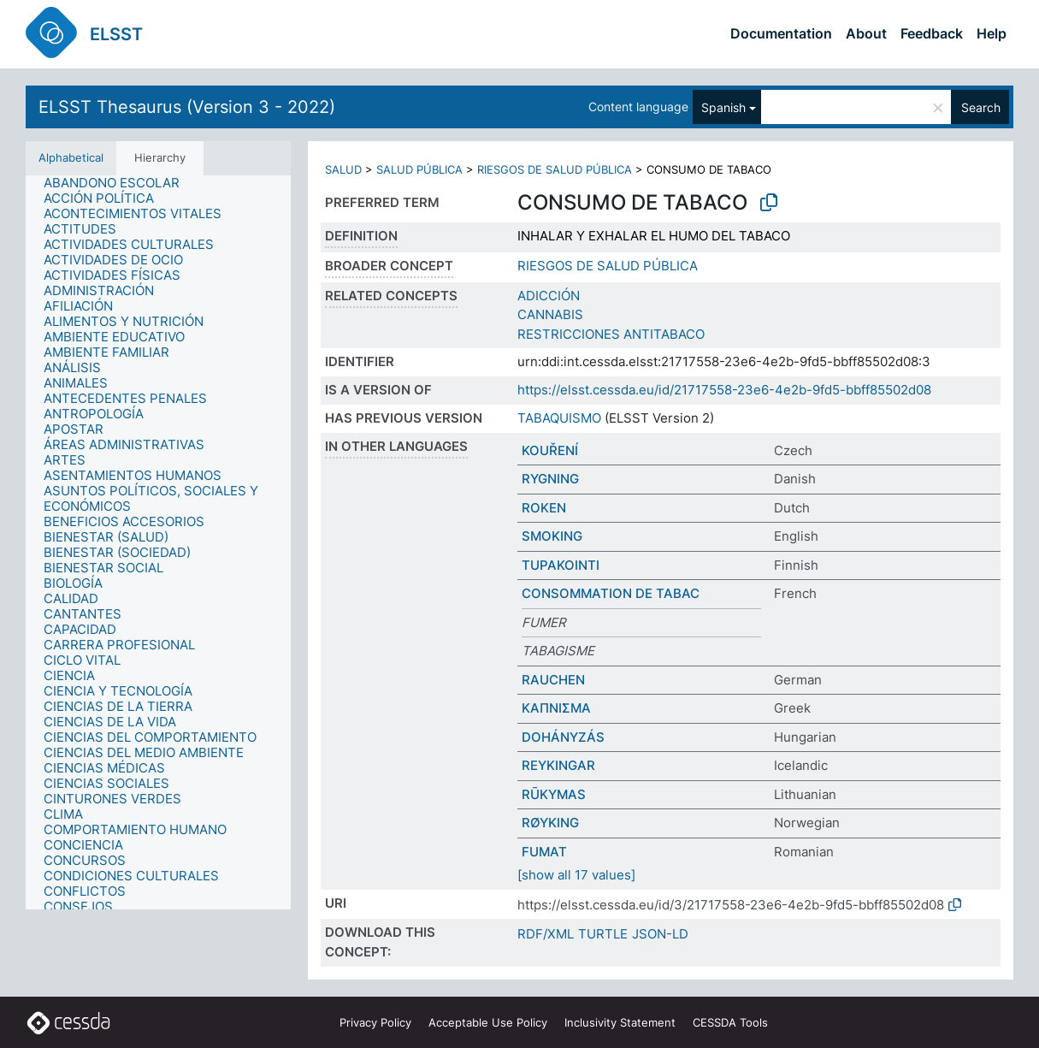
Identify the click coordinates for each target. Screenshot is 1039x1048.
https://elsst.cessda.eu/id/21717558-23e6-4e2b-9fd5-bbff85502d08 (724, 390)
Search (981, 107)
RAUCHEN (553, 680)
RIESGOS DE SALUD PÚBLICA (554, 169)
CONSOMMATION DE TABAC (611, 593)
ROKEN (544, 508)
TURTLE (603, 934)
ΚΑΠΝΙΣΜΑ (556, 708)
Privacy (375, 1022)
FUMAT (544, 852)
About (866, 33)
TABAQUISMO (559, 418)
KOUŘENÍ (550, 450)
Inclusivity (620, 1022)
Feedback (931, 33)
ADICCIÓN (548, 295)
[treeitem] (119, 183)
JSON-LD (660, 934)
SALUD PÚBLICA (419, 169)
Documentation (781, 33)
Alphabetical (70, 157)
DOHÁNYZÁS (563, 737)
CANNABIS (550, 314)
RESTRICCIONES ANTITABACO (611, 334)
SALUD (343, 169)
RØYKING (550, 822)
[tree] (158, 542)
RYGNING (550, 479)
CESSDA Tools (730, 1022)
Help (992, 33)
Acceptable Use (487, 1022)
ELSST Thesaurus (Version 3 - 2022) (186, 107)
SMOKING (552, 536)
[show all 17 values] (576, 875)
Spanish (723, 107)
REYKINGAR (558, 765)
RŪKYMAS (554, 794)
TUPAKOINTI (560, 565)
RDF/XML (545, 934)
